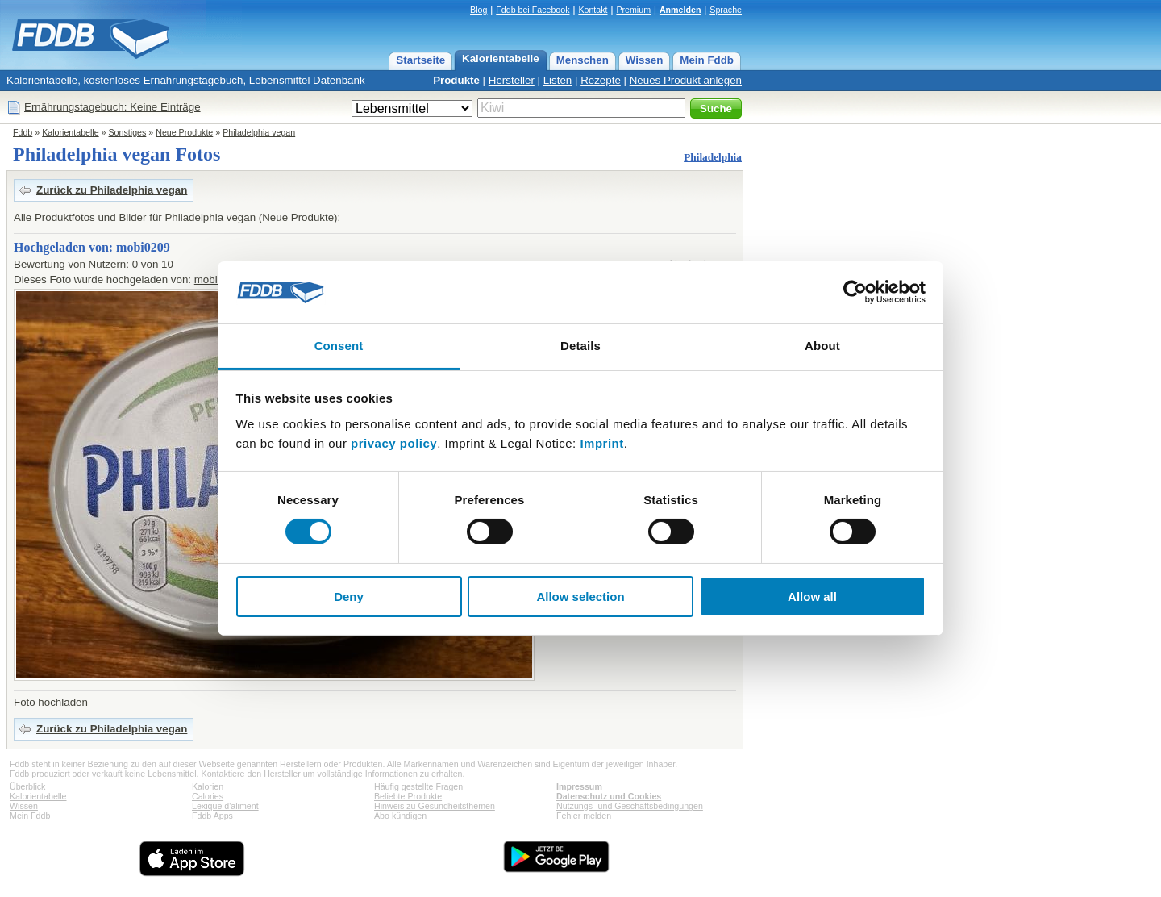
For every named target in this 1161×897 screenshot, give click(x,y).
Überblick (27, 786)
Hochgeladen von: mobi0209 (92, 247)
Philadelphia (713, 157)
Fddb (22, 132)
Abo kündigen (400, 815)
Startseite (420, 60)
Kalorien (207, 786)
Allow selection (580, 596)
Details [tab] (580, 346)
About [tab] (822, 346)
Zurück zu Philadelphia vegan (111, 190)
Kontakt (592, 10)
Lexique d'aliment (225, 806)
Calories (207, 796)
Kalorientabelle (500, 58)
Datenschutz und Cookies (608, 796)
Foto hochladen (51, 702)
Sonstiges (128, 132)
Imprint (601, 443)
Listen (557, 80)
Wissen (645, 60)
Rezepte (600, 80)
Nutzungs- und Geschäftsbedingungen (629, 806)
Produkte (456, 80)
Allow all (812, 596)
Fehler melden (583, 815)
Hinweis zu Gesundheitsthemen (434, 806)
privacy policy (394, 443)
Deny (349, 596)
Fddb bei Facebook (532, 10)
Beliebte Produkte (408, 796)
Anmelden (680, 10)
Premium (633, 10)
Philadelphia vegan (259, 132)
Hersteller (512, 80)
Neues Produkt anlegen (686, 80)
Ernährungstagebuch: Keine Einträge (112, 107)
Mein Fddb (707, 60)
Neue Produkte (184, 132)
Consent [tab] (339, 346)
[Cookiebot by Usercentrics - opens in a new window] (855, 292)
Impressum (579, 786)
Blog (478, 10)
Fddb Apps (212, 815)
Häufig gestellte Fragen (418, 786)
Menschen (582, 60)
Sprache (726, 10)
